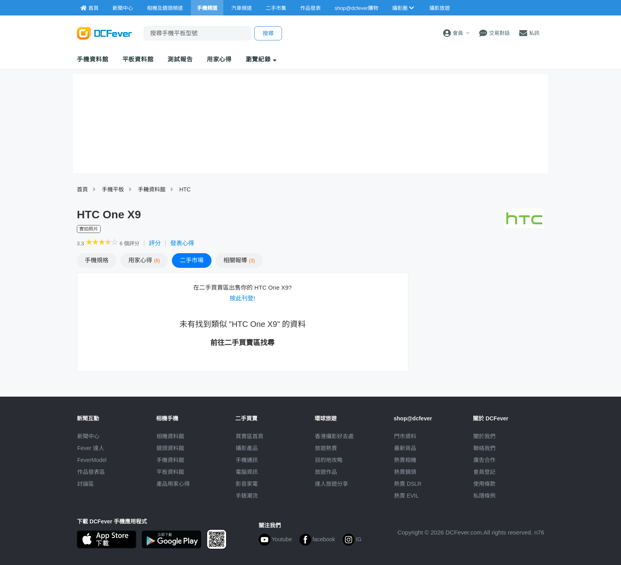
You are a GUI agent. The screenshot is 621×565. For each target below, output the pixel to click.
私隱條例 (484, 495)
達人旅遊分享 (331, 484)
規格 (97, 260)
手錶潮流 (247, 495)
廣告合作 (484, 460)
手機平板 (113, 189)
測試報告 (180, 59)
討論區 (85, 484)
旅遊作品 (326, 472)
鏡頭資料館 (170, 448)
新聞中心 (88, 436)
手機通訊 (247, 460)
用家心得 (219, 59)
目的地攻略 (329, 460)
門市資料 (405, 436)
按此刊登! (242, 298)
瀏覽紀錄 (261, 59)
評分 (155, 243)
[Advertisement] (480, 330)
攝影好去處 (334, 436)
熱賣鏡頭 (405, 472)
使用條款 (484, 484)
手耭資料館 (152, 189)
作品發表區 (91, 472)
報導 (239, 260)
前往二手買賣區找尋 (242, 343)
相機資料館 (170, 436)
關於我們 (484, 436)
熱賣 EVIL (406, 495)
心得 (144, 260)
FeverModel (92, 460)
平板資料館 (138, 59)
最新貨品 (405, 448)
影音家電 (247, 484)
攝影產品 (247, 448)
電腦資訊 (247, 472)
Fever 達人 (90, 448)
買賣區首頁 (249, 436)
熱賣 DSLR (407, 484)
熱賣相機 (405, 460)
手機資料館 (93, 59)
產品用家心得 (173, 484)
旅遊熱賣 (326, 448)
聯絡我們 (484, 448)
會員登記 (484, 472)
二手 (192, 260)
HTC (185, 189)
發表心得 (182, 243)
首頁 (82, 189)
